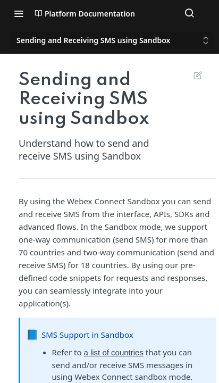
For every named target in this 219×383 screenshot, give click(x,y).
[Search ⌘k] (189, 13)
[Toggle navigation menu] (19, 13)
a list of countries (113, 352)
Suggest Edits (197, 75)
